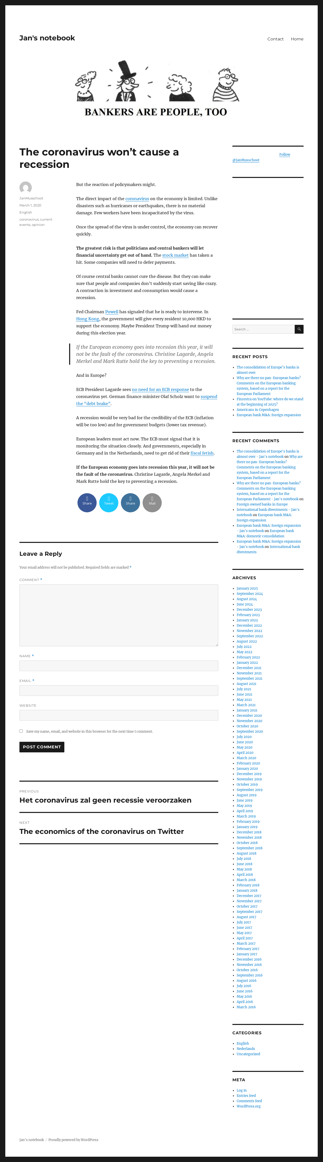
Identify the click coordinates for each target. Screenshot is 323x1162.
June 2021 (244, 694)
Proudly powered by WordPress (73, 1140)
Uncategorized (248, 1054)
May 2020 (244, 747)
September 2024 (250, 594)
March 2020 (246, 758)
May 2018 (244, 869)
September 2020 (250, 731)
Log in (242, 1090)
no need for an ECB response (160, 389)
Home (297, 39)
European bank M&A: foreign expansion (269, 415)
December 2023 (249, 610)
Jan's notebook (47, 38)
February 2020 (248, 763)
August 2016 (247, 981)
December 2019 (249, 774)
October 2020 (247, 726)
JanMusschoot (31, 198)
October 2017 (247, 906)
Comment (30, 580)
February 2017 (248, 949)
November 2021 (249, 673)
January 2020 (247, 769)
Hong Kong (87, 318)
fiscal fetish (202, 453)
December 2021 (249, 668)
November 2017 (249, 901)
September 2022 (250, 636)
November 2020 (249, 721)
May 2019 (244, 806)
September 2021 (249, 678)
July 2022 (244, 647)
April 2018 (245, 875)
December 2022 (249, 625)
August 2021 (246, 684)
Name (26, 656)
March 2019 (246, 816)
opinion (38, 225)
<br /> (267, 274)
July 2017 (244, 922)
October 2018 (247, 843)
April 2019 (245, 811)
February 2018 (248, 885)
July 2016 (244, 986)
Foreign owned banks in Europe (262, 504)
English (25, 212)
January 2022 (247, 663)
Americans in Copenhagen (258, 410)
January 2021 (247, 710)
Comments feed (249, 1101)
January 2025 (247, 588)
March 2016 (246, 1007)
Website (28, 705)
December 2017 (249, 896)
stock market (175, 255)
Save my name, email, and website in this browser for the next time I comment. (89, 731)
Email (27, 681)
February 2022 (248, 657)
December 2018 (249, 832)
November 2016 (249, 965)
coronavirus (137, 198)
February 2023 (248, 615)
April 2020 (245, 753)
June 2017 (244, 928)
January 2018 (247, 890)
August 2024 (247, 599)
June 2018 (244, 864)
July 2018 (244, 859)
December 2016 (249, 959)
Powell (111, 311)
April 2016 (245, 1002)
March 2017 (246, 943)
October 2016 (247, 970)
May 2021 (244, 700)
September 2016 (250, 975)
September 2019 (250, 790)
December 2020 (249, 716)
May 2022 (244, 652)
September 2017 (249, 912)
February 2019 (248, 822)
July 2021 (244, 689)
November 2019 (249, 779)
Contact (275, 39)
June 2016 (245, 991)
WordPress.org (249, 1106)
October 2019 (247, 784)
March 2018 (246, 880)
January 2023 (247, 620)
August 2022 (247, 641)
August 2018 (246, 853)
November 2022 (249, 631)
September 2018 (249, 848)
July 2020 (244, 737)
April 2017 (245, 938)
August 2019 (247, 795)
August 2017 (246, 917)
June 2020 (245, 742)
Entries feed (246, 1096)
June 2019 (245, 800)
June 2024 (245, 604)
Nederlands (246, 1049)
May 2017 (244, 933)
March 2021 (246, 705)
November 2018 (249, 837)
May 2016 (244, 996)
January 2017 (247, 954)
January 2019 (247, 827)
